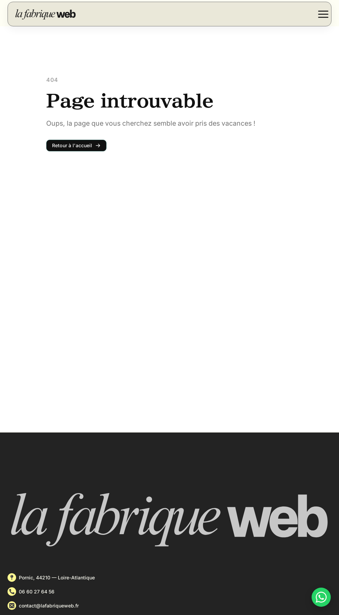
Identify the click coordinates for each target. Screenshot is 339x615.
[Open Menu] (323, 14)
